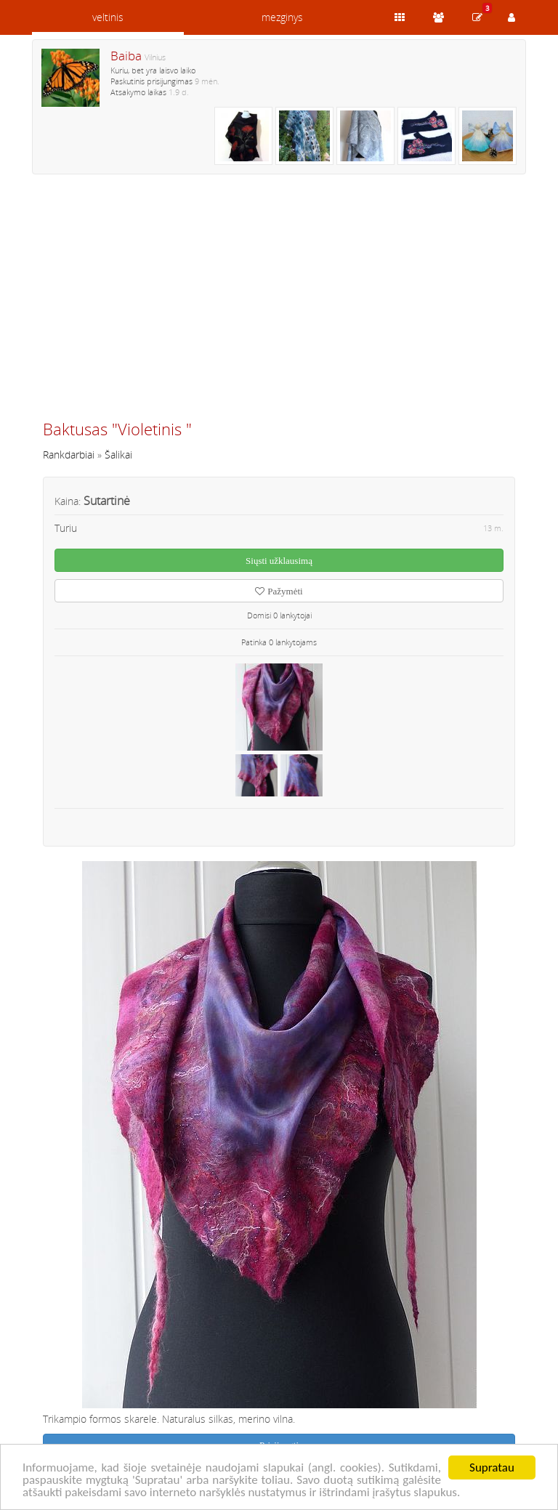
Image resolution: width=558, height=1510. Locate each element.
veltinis (108, 17)
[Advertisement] (279, 303)
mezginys (282, 17)
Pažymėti (278, 591)
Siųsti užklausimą (279, 560)
